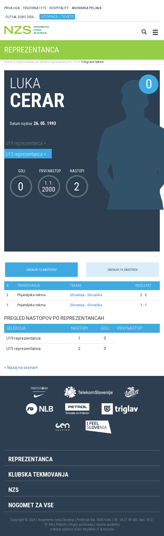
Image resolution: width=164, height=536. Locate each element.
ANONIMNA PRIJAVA (86, 8)
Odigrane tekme (92, 62)
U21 (75, 62)
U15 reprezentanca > (26, 154)
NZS (13, 489)
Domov (8, 62)
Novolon (108, 529)
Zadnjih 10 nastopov (41, 270)
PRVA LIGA (12, 8)
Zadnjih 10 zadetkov (122, 270)
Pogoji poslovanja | (82, 525)
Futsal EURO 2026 (20, 17)
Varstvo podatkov (108, 525)
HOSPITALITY (59, 8)
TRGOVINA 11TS (34, 8)
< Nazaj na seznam (21, 367)
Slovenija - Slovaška (86, 295)
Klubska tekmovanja (38, 474)
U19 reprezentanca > (26, 143)
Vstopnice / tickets (57, 17)
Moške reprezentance (54, 62)
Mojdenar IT (91, 529)
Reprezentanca (26, 62)
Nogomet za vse (31, 505)
